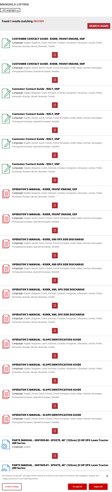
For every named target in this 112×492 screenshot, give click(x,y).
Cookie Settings (12, 487)
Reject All (98, 487)
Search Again (98, 25)
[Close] (107, 476)
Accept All (77, 487)
